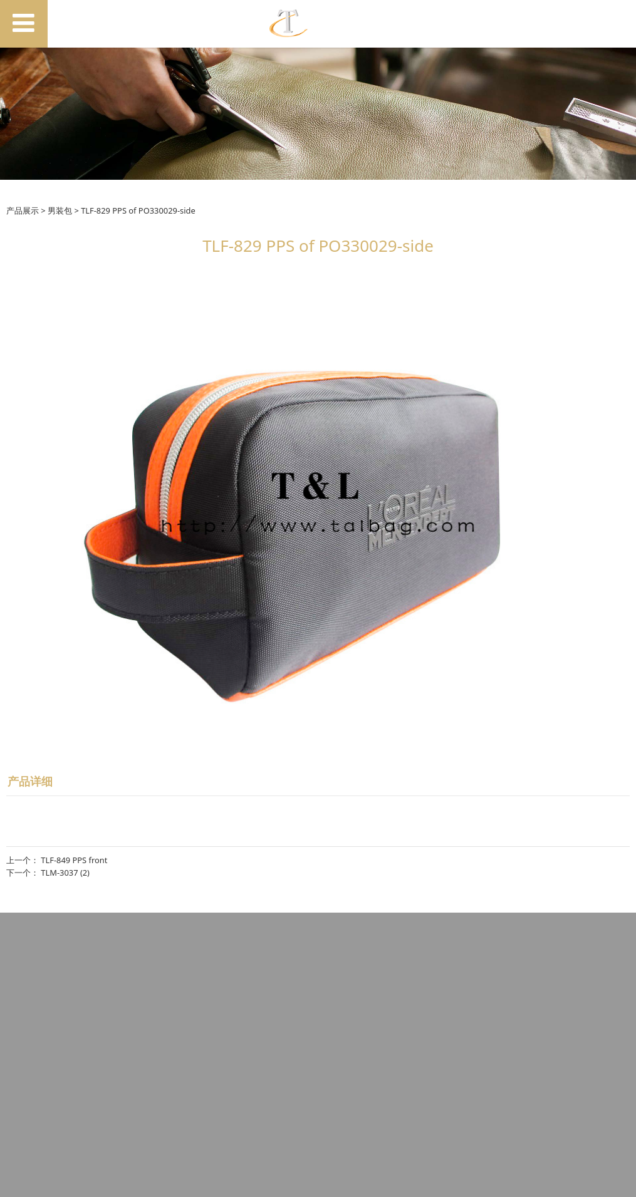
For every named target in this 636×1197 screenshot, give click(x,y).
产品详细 (30, 781)
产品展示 (22, 210)
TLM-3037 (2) (65, 872)
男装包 (60, 210)
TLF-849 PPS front (74, 860)
